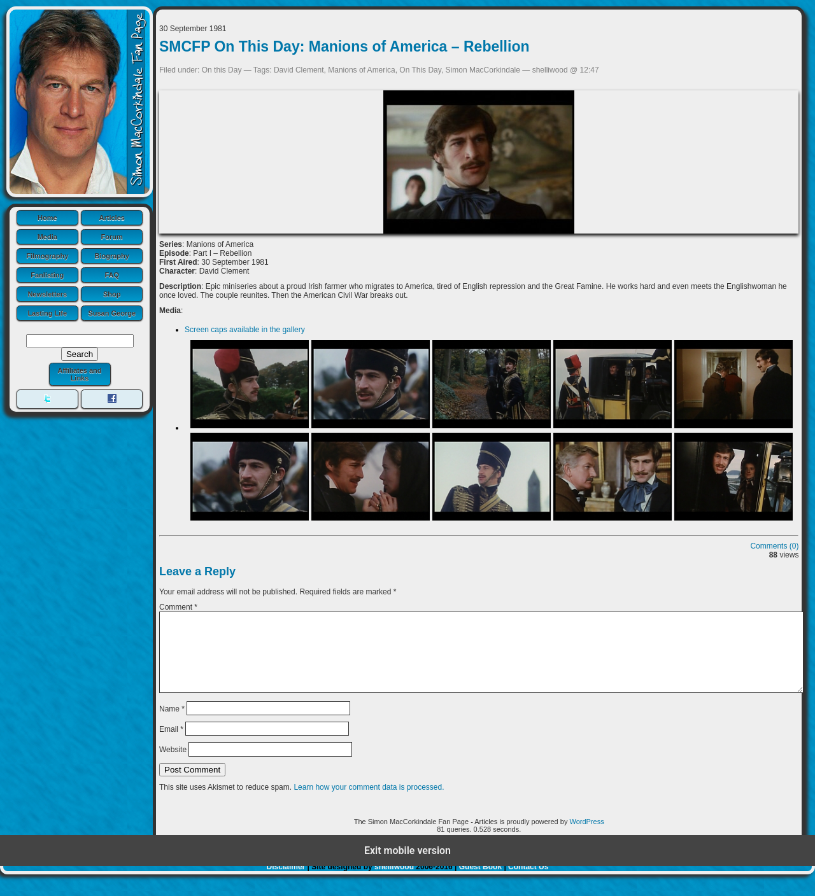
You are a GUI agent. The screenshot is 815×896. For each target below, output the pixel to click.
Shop (112, 294)
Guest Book (480, 882)
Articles (112, 217)
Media (47, 237)
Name (172, 723)
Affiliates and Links (79, 374)
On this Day (222, 70)
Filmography (47, 256)
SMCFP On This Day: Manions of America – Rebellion (344, 46)
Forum (112, 237)
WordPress (586, 837)
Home (47, 217)
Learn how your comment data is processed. (369, 802)
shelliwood (394, 882)
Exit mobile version (407, 866)
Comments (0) (774, 546)
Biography (112, 256)
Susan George (112, 313)
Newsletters (47, 294)
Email (171, 744)
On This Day (420, 70)
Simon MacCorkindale (483, 70)
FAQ (111, 275)
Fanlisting (47, 275)
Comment (178, 607)
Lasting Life (47, 313)
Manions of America (361, 70)
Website (173, 764)
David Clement (299, 70)
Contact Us (528, 882)
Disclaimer (286, 882)
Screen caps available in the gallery (245, 329)
